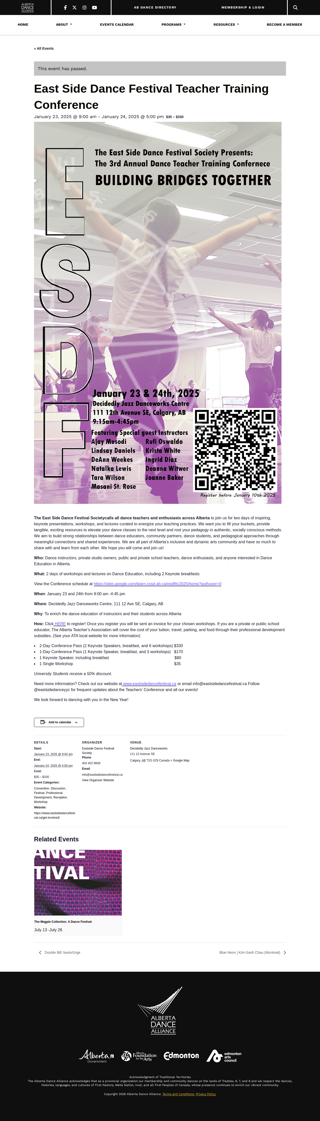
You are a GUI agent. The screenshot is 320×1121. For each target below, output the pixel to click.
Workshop (41, 802)
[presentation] (78, 882)
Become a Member (284, 24)
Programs (172, 24)
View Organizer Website (98, 780)
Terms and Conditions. (178, 1094)
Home (23, 24)
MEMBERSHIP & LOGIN (243, 7)
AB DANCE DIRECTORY (155, 7)
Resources (224, 24)
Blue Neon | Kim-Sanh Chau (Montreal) (250, 952)
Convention (41, 788)
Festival (39, 793)
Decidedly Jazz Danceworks (149, 748)
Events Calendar (117, 24)
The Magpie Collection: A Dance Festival (63, 922)
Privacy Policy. (206, 1094)
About (62, 24)
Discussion (58, 788)
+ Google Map (180, 760)
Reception (60, 797)
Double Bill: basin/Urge (62, 952)
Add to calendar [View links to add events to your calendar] (59, 722)
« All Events (44, 48)
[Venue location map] (193, 791)
